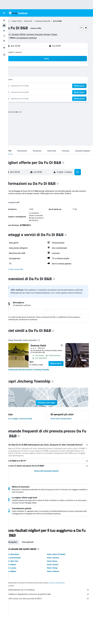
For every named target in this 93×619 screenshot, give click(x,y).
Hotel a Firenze (57, 575)
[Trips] (4, 47)
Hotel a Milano (18, 582)
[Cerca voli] (4, 20)
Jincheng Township (49, 21)
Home (15, 21)
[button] (4, 13)
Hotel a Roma (56, 572)
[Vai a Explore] (4, 40)
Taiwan (22, 21)
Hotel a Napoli (18, 575)
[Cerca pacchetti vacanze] (4, 35)
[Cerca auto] (4, 30)
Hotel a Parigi (56, 579)
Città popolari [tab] (20, 553)
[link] (36, 377)
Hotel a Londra (19, 579)
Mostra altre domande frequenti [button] (51, 482)
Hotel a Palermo (57, 582)
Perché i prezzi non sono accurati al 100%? (51, 609)
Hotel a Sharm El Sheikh (60, 565)
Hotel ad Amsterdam (21, 568)
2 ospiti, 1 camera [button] (23, 52)
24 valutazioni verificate (35, 38)
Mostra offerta (64, 371)
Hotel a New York (20, 572)
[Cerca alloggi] (4, 25)
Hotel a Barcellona (20, 565)
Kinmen (35, 21)
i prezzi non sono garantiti (65, 593)
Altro (15, 198)
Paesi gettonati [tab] (36, 553)
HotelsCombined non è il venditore (51, 600)
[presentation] (29, 112)
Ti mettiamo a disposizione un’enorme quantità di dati (51, 604)
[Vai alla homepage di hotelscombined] (18, 13)
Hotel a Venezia (57, 568)
